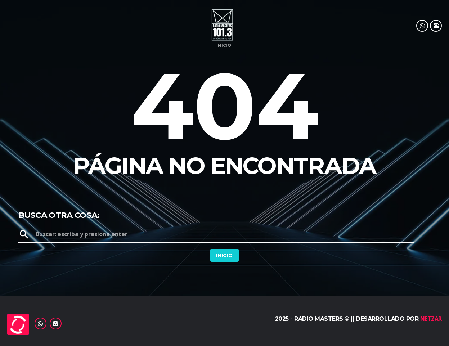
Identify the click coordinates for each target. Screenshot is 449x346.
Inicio (223, 46)
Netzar (431, 319)
